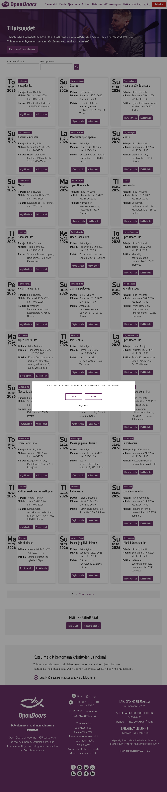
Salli (74, 396)
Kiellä (93, 396)
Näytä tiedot (83, 405)
